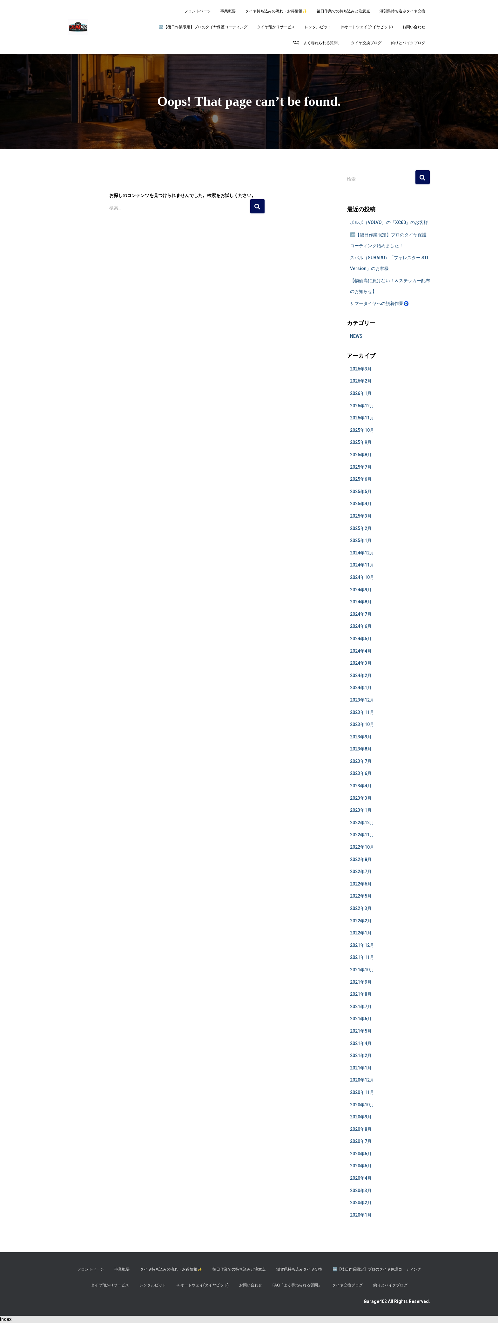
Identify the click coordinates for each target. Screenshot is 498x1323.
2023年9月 (361, 736)
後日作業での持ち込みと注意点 (343, 11)
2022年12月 (362, 822)
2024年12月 (362, 552)
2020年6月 (361, 1153)
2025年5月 (361, 491)
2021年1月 (361, 1067)
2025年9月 (361, 442)
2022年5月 (361, 896)
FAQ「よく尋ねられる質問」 (317, 43)
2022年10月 (362, 847)
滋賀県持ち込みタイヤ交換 (402, 11)
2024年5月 (361, 638)
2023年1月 (361, 810)
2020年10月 (362, 1104)
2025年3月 (361, 516)
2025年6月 (361, 479)
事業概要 (228, 11)
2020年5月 (361, 1165)
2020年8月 (361, 1129)
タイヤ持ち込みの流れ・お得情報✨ (276, 11)
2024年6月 (361, 626)
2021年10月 (362, 969)
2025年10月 (362, 430)
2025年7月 (361, 467)
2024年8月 (361, 601)
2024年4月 (361, 651)
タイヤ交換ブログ (366, 43)
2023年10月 (362, 724)
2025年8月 (361, 454)
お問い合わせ (413, 27)
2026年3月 (361, 368)
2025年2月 (361, 528)
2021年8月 (361, 994)
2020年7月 (361, 1141)
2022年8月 (361, 859)
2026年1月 (361, 393)
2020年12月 (362, 1079)
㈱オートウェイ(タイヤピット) (367, 27)
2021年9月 (361, 982)
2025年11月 (362, 417)
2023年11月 (362, 712)
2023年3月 (361, 798)
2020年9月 (361, 1116)
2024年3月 (361, 663)
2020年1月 (361, 1215)
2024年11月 (362, 564)
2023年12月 (362, 699)
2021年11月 (362, 957)
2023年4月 (361, 785)
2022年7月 (361, 871)
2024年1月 (361, 687)
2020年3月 (361, 1190)
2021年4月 (361, 1043)
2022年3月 (361, 908)
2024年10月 (362, 577)
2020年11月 (362, 1092)
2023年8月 (361, 748)
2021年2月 (361, 1055)
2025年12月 (362, 405)
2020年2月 (361, 1202)
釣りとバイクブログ (408, 43)
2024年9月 (361, 589)
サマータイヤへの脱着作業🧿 (379, 303)
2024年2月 (361, 675)
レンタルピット (318, 27)
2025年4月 (361, 503)
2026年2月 (361, 380)
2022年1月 (361, 932)
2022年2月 (361, 920)
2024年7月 (361, 614)
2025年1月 (361, 540)
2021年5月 (361, 1031)
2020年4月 (361, 1178)
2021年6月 (361, 1018)
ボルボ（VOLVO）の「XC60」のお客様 (389, 222)
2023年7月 (361, 761)
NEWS (356, 336)
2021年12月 (362, 945)
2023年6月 (361, 773)
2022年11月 (362, 834)
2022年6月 (361, 883)
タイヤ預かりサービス (276, 27)
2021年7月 (361, 1006)
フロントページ (197, 11)
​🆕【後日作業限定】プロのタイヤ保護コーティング (203, 27)
